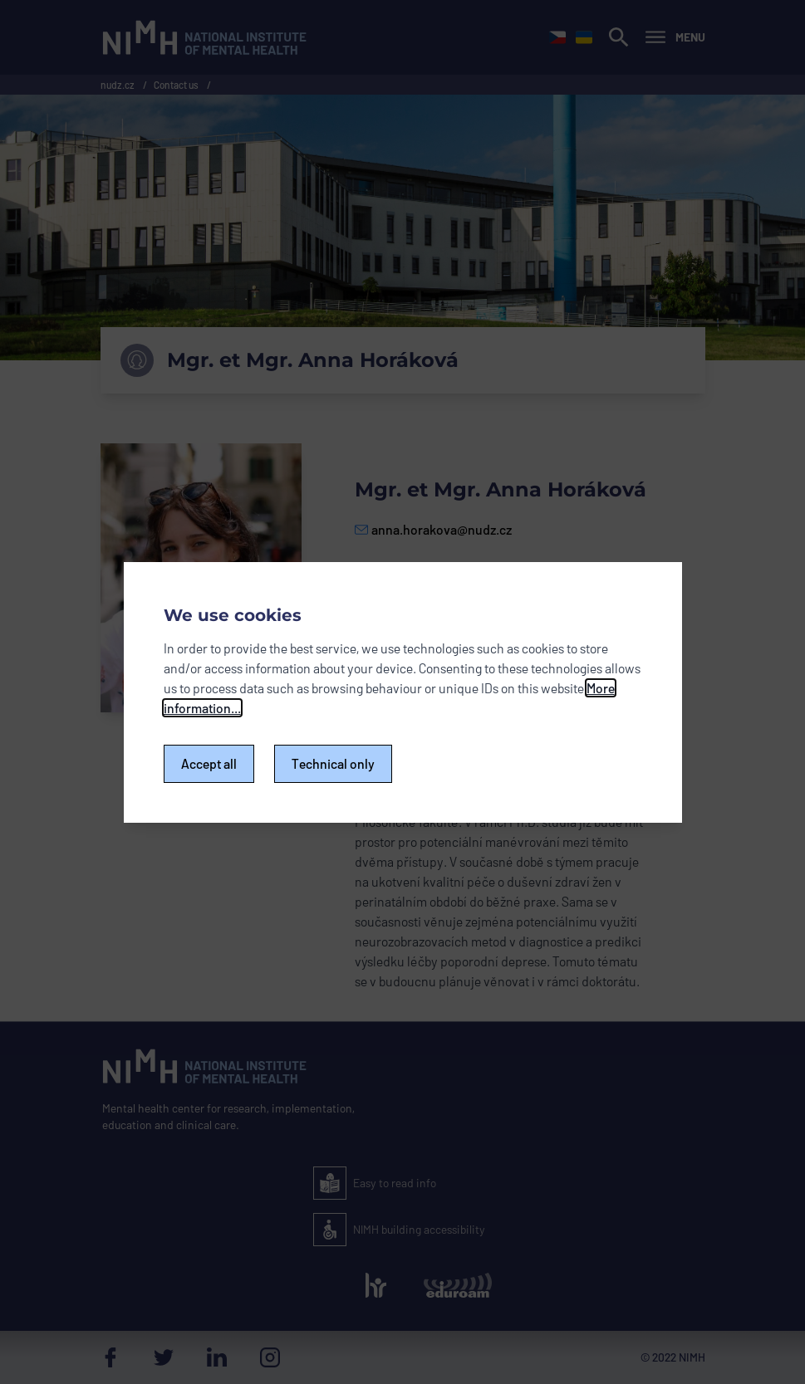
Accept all (209, 763)
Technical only (333, 763)
